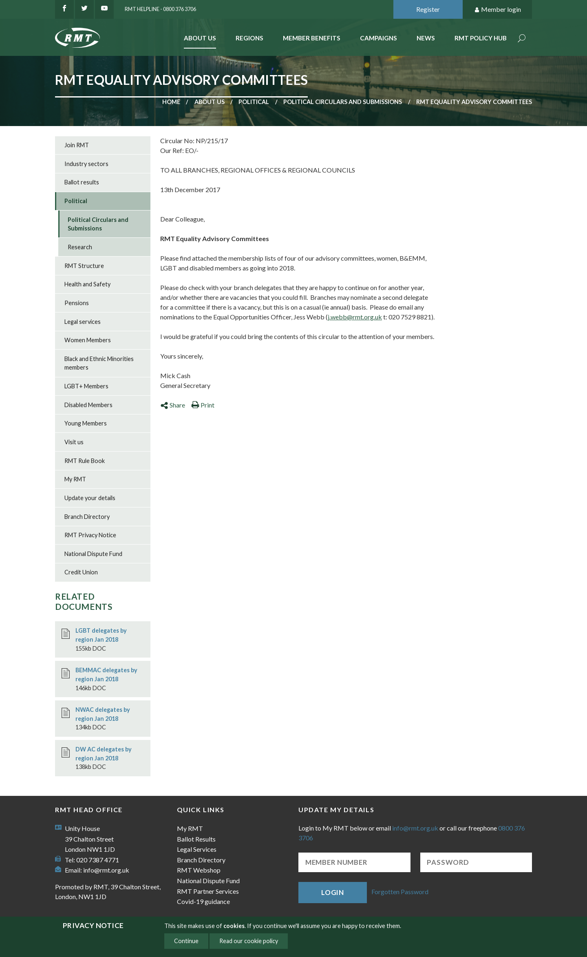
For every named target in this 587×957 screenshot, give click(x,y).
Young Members (85, 423)
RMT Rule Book (84, 460)
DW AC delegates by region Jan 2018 (103, 754)
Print (202, 405)
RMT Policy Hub (481, 38)
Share (172, 405)
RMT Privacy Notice (90, 535)
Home (171, 101)
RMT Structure (84, 265)
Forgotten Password (399, 891)
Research (80, 247)
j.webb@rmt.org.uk (355, 317)
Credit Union (81, 572)
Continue (186, 940)
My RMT (75, 479)
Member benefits (311, 38)
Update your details (89, 497)
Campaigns (378, 38)
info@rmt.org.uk (106, 870)
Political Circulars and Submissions (342, 101)
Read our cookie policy (248, 940)
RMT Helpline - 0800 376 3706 (160, 9)
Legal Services (196, 849)
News (426, 38)
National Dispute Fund (93, 553)
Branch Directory (87, 516)
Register (428, 9)
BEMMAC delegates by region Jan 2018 (106, 674)
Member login (497, 9)
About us (209, 101)
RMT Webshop (199, 870)
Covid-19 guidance (203, 901)
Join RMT (76, 145)
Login (332, 892)
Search (522, 39)
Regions (249, 38)
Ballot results (81, 182)
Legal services (82, 321)
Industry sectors (86, 163)
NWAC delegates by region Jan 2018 (102, 714)
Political (253, 101)
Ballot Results (196, 839)
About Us (200, 38)
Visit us (74, 442)
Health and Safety (87, 284)
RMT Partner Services (208, 891)
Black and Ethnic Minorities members (99, 363)
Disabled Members (88, 404)
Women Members (87, 340)
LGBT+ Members (86, 386)
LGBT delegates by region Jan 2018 (101, 635)
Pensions (76, 302)
